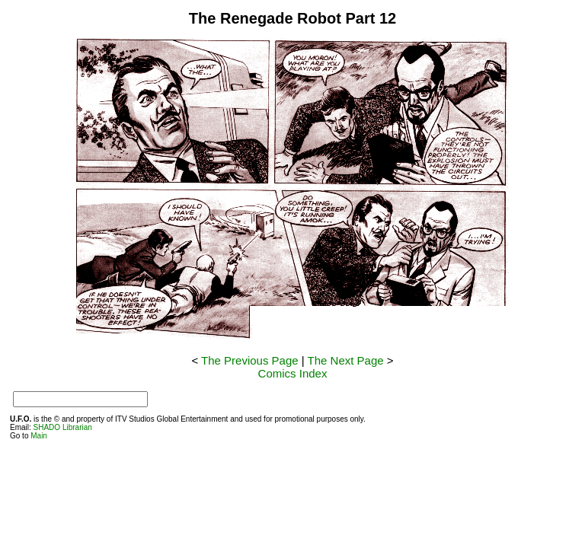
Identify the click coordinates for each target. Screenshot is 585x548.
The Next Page (346, 360)
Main (38, 436)
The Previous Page (250, 360)
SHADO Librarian (63, 427)
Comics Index (293, 373)
